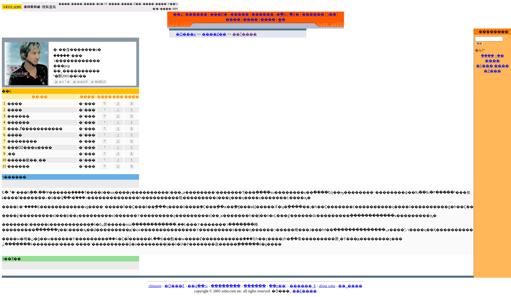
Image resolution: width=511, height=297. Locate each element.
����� (239, 14)
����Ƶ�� (214, 34)
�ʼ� (156, 8)
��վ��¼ (197, 286)
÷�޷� (499, 56)
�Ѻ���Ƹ (174, 286)
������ (196, 14)
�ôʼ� (294, 14)
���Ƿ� (218, 14)
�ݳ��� (484, 66)
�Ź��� (492, 71)
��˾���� (350, 286)
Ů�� (137, 4)
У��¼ (173, 4)
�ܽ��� (487, 56)
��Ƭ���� (244, 34)
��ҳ (178, 14)
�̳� (281, 19)
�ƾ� (99, 4)
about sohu (327, 286)
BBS (175, 8)
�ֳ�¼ (281, 14)
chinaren (155, 286)
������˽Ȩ (303, 286)
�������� (225, 286)
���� (64, 4)
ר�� (331, 14)
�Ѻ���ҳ (186, 34)
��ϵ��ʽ (277, 286)
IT (106, 4)
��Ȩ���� (304, 291)
